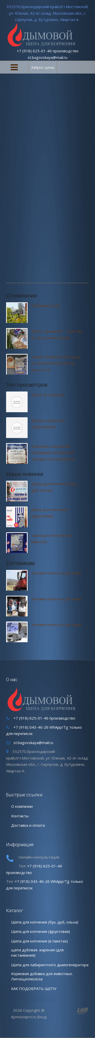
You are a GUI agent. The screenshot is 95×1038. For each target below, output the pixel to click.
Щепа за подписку (48, 394)
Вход (42, 1016)
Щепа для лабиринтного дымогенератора (49, 964)
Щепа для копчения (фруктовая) (40, 931)
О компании (22, 806)
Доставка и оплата (28, 825)
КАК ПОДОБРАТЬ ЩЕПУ (33, 988)
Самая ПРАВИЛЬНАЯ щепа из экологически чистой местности (56, 363)
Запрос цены (42, 67)
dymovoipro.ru (23, 1016)
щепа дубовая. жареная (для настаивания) (37, 952)
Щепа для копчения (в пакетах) (39, 940)
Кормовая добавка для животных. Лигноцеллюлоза (42, 976)
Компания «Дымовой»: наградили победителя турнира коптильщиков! (53, 453)
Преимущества (45, 305)
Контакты (20, 815)
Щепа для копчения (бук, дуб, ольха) (44, 922)
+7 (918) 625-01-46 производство (48, 50)
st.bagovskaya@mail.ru (47, 57)
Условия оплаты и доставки (56, 572)
